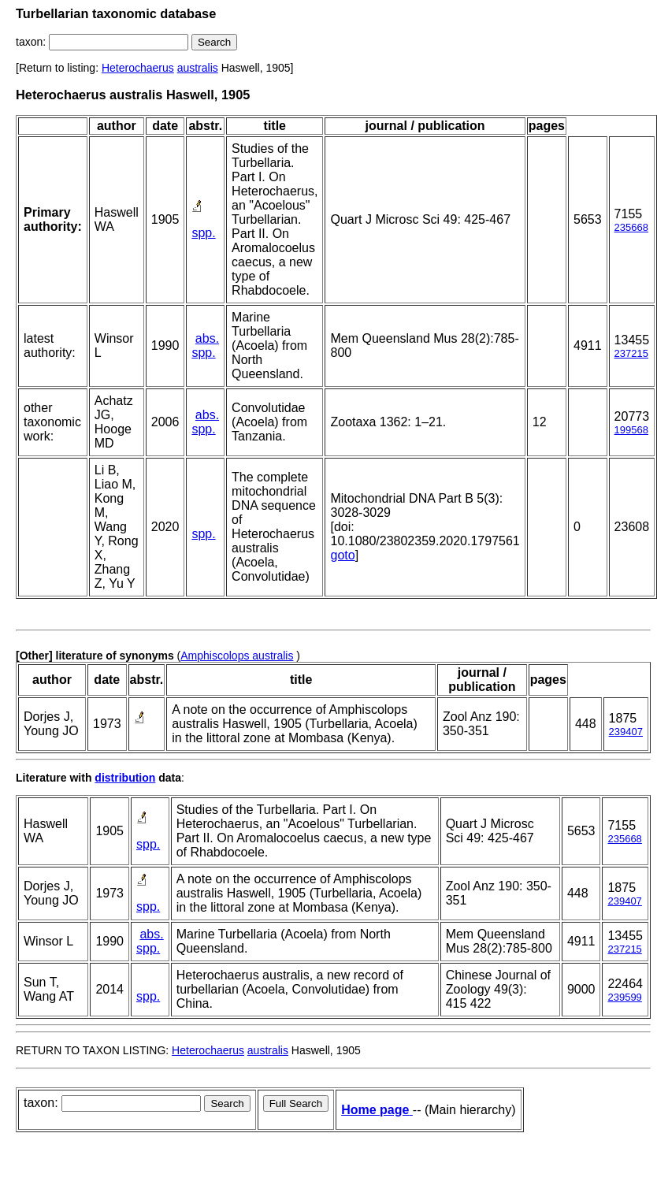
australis (197, 67)
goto (342, 555)
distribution (125, 777)
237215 (631, 353)
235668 (631, 227)
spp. (203, 233)
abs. (207, 338)
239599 (624, 997)
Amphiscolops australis (236, 655)
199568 (631, 430)
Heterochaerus (138, 67)
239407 (626, 731)
